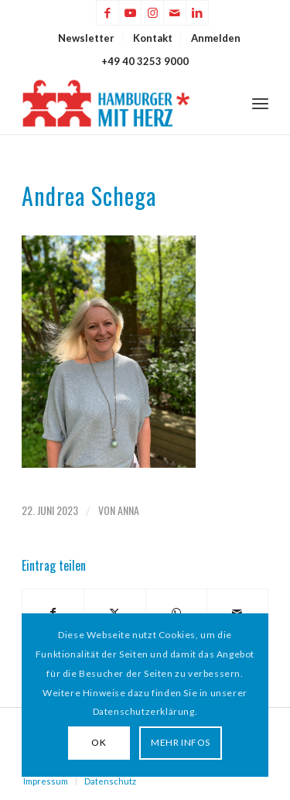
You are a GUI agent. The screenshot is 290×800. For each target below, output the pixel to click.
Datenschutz (110, 781)
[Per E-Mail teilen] (237, 612)
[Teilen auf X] (114, 612)
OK (98, 742)
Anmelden (216, 38)
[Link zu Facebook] (107, 13)
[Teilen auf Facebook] (53, 612)
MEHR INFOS (180, 742)
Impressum (45, 781)
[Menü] (260, 103)
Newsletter (86, 38)
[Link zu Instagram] (152, 13)
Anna (128, 510)
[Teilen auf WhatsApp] (176, 612)
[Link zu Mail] (175, 13)
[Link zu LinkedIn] (197, 13)
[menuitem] (86, 38)
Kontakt (152, 38)
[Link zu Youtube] (130, 13)
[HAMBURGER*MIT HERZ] (120, 103)
